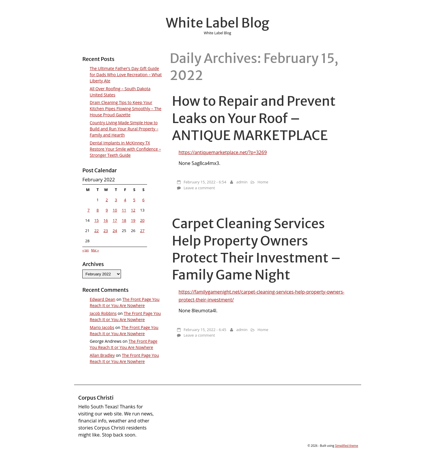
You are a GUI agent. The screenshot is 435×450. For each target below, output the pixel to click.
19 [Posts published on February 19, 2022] (133, 220)
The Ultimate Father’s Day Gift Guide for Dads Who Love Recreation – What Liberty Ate (126, 74)
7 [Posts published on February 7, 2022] (88, 210)
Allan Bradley (102, 355)
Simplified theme (346, 446)
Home (262, 182)
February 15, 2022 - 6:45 (205, 329)
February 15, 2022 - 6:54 (205, 182)
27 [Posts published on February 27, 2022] (142, 230)
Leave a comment (199, 187)
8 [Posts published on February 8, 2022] (98, 210)
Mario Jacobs (102, 327)
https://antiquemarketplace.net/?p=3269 (222, 152)
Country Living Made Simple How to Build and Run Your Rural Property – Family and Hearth (124, 129)
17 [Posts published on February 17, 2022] (114, 220)
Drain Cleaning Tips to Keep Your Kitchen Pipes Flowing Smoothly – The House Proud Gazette (125, 108)
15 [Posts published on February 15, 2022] (96, 220)
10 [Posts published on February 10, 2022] (114, 210)
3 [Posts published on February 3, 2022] (116, 199)
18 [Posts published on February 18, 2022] (124, 220)
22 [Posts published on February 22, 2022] (96, 230)
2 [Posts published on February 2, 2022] (107, 199)
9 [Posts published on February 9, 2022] (107, 210)
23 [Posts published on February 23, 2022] (105, 230)
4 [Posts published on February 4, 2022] (125, 199)
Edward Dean (102, 299)
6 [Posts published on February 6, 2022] (143, 199)
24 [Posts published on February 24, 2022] (114, 230)
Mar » (95, 250)
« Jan (85, 250)
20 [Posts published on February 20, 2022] (142, 220)
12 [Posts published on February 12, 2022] (133, 210)
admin (241, 182)
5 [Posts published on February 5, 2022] (134, 199)
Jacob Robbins (103, 313)
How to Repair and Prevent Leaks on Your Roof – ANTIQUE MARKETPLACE (253, 118)
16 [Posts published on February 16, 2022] (105, 220)
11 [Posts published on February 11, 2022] (124, 210)
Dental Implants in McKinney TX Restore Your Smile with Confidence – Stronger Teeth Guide (125, 149)
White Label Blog (217, 23)
